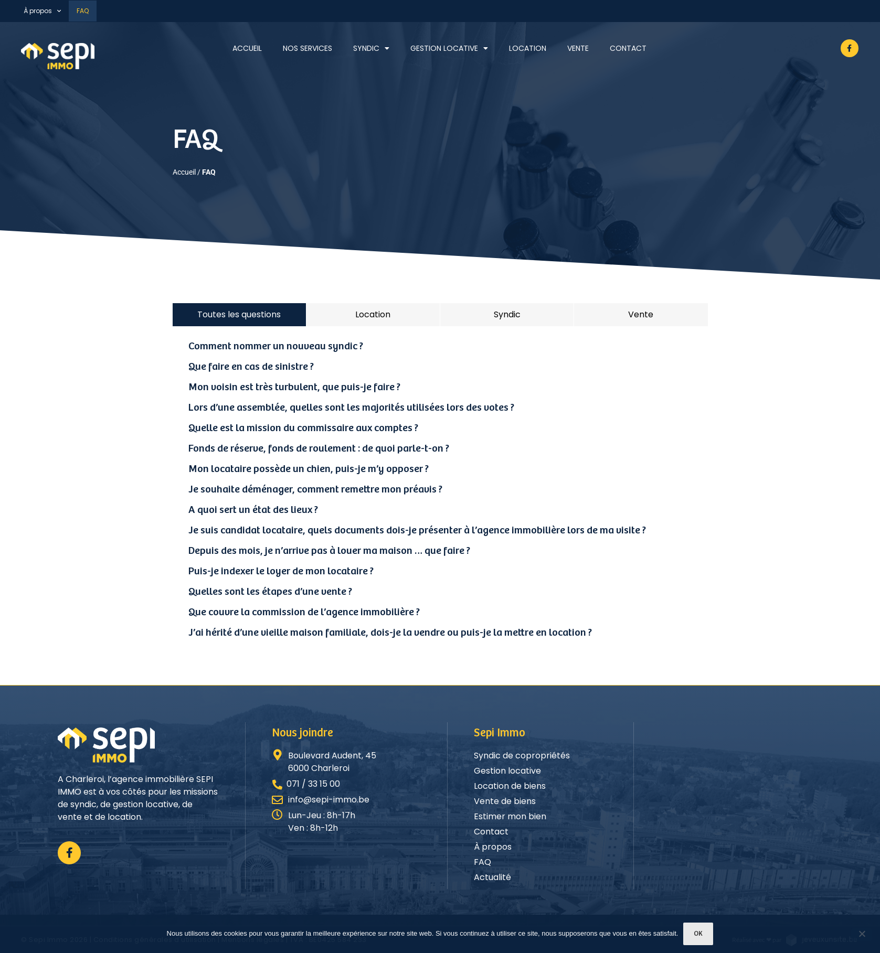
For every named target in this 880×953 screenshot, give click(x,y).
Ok (698, 934)
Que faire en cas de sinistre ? (251, 367)
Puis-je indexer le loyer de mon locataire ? (281, 571)
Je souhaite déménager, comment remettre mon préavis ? (315, 490)
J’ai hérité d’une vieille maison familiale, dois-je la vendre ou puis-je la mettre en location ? (390, 633)
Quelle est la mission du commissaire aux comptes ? (303, 428)
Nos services (307, 48)
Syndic (371, 48)
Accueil (247, 48)
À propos (42, 11)
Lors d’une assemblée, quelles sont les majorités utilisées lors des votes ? (351, 408)
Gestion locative (449, 48)
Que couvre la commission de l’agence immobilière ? (304, 612)
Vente (578, 48)
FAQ (83, 10)
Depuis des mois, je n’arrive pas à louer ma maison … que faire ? (329, 551)
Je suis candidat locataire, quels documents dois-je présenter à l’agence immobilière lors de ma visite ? (417, 530)
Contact (628, 48)
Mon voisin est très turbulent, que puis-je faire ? (294, 387)
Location (527, 48)
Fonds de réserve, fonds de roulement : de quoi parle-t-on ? (318, 449)
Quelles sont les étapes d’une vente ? (270, 592)
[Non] (861, 934)
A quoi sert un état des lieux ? (253, 510)
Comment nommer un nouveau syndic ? (275, 346)
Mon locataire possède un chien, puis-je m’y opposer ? (308, 469)
